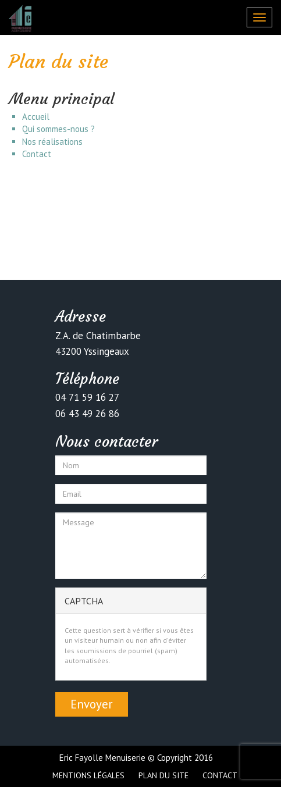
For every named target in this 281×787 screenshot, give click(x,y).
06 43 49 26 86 (87, 413)
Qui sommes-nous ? (58, 128)
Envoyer (91, 704)
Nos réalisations (52, 141)
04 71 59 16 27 (87, 397)
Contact (36, 153)
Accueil (35, 116)
